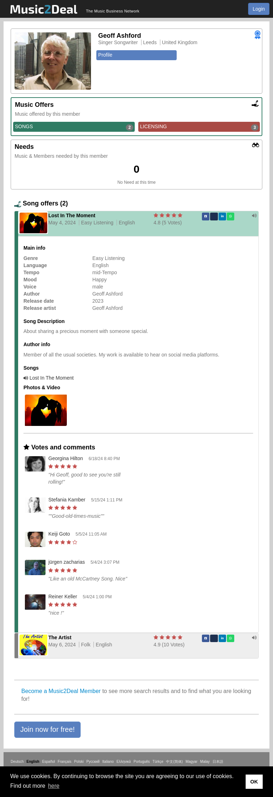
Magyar (191, 762)
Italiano (108, 762)
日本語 (218, 762)
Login (259, 9)
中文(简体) (174, 762)
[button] (47, 730)
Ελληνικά (124, 762)
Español (48, 762)
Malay (205, 762)
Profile (105, 55)
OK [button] (254, 782)
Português (142, 762)
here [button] (53, 786)
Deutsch (17, 762)
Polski (79, 762)
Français (64, 762)
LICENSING (199, 126)
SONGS (74, 126)
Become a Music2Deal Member (61, 691)
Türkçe (158, 762)
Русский (93, 762)
